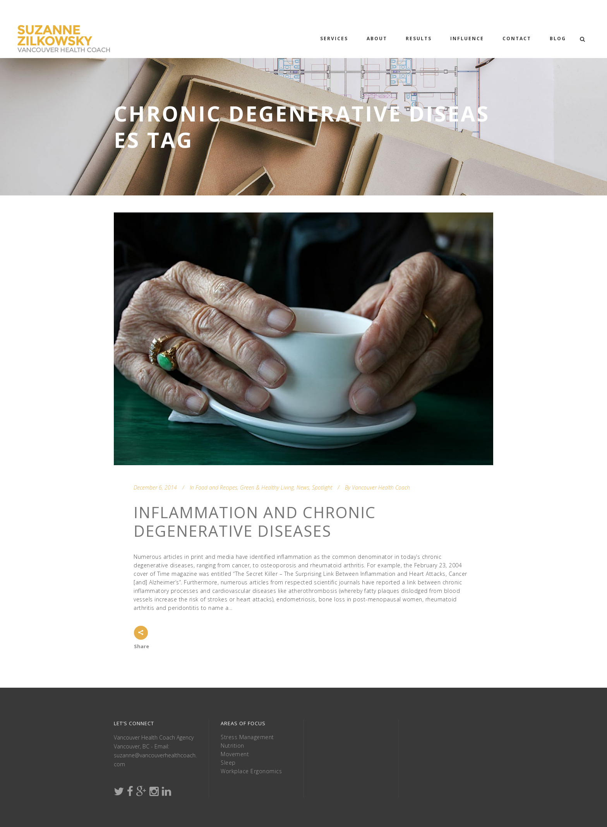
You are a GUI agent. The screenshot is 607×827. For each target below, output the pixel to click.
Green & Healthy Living (267, 487)
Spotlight (322, 487)
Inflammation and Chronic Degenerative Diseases (255, 521)
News (303, 487)
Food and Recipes (216, 487)
